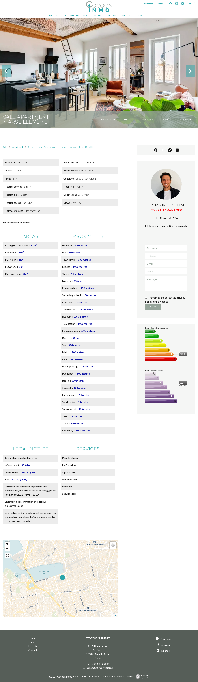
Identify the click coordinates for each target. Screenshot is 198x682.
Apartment (17, 147)
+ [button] (7, 544)
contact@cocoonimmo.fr (100, 667)
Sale (5, 147)
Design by (141, 676)
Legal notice (81, 676)
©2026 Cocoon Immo (60, 676)
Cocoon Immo (98, 638)
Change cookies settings (120, 676)
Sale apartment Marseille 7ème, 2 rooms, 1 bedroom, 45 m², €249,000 (61, 147)
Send (153, 306)
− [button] (7, 548)
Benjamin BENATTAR (166, 205)
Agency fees (97, 676)
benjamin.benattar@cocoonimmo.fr (168, 225)
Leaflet (114, 615)
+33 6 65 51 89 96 (168, 217)
